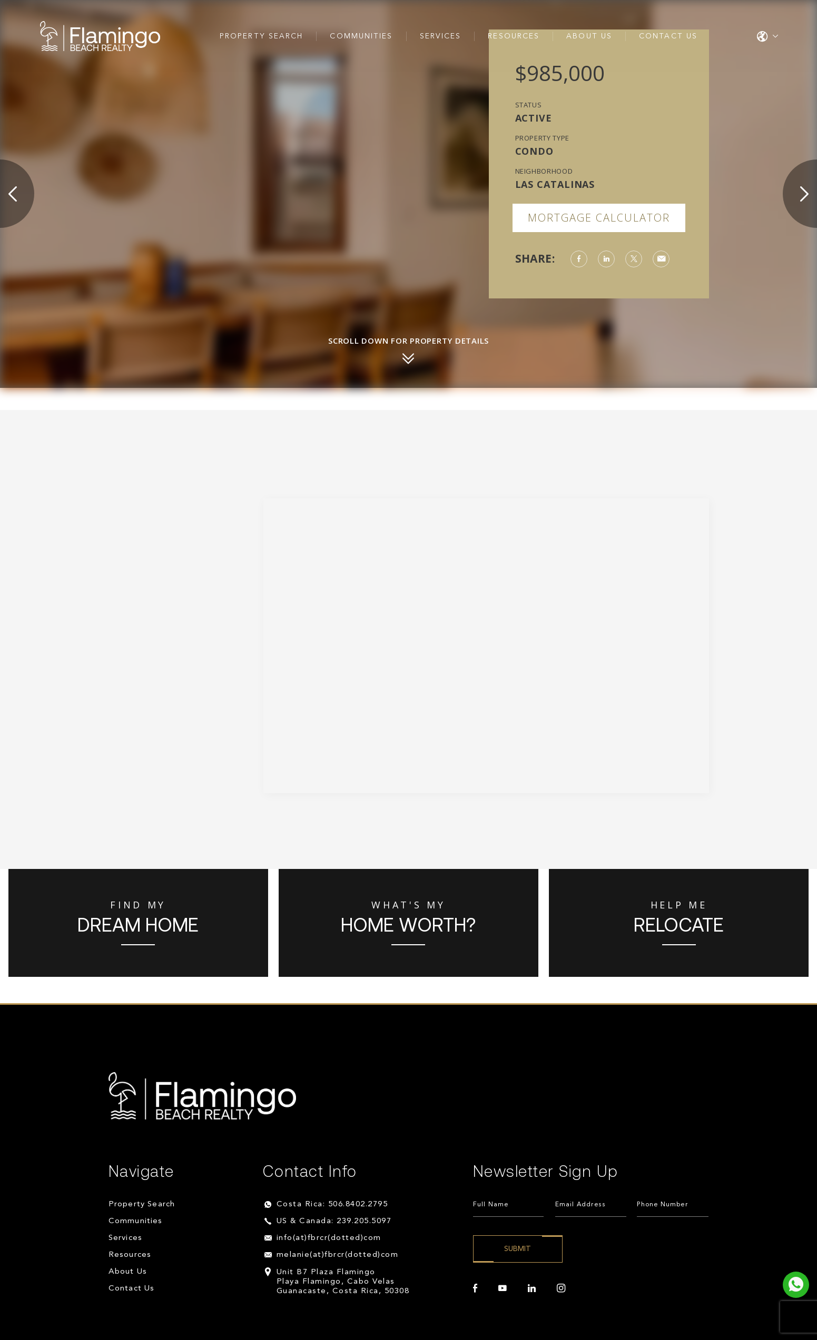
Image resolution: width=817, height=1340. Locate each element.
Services (440, 36)
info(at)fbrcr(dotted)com (329, 1238)
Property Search (261, 36)
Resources (513, 36)
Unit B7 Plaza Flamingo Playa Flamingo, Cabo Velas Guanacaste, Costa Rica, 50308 (343, 1281)
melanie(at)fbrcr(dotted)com (338, 1255)
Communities (361, 36)
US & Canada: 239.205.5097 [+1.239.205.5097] (334, 1221)
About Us (589, 36)
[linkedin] (532, 1288)
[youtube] (502, 1288)
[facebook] (475, 1288)
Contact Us (668, 36)
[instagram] (561, 1288)
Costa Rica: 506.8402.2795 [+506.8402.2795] (332, 1204)
